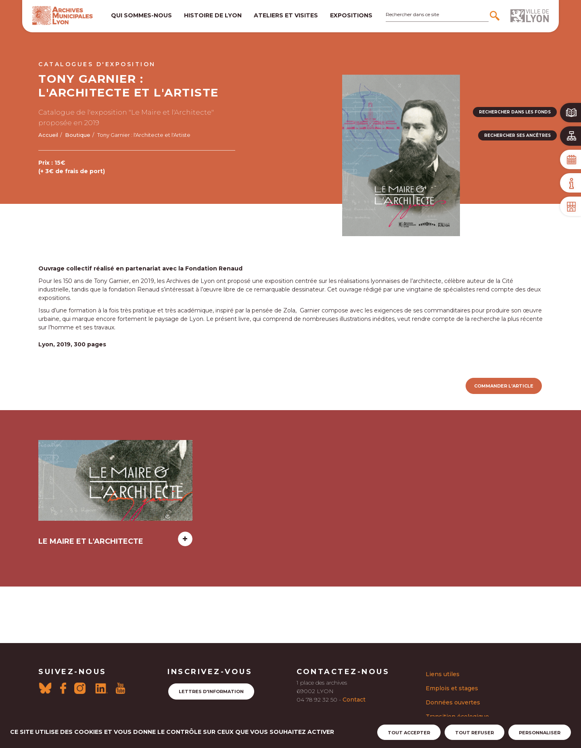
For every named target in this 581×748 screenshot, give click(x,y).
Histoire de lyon (213, 15)
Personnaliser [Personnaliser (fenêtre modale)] (539, 732)
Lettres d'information (211, 691)
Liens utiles (443, 674)
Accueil (48, 135)
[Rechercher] (496, 16)
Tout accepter (409, 732)
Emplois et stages (452, 688)
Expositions (351, 15)
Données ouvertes (453, 702)
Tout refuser (474, 732)
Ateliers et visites (286, 15)
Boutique (77, 135)
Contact (354, 699)
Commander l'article (503, 386)
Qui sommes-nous (141, 15)
